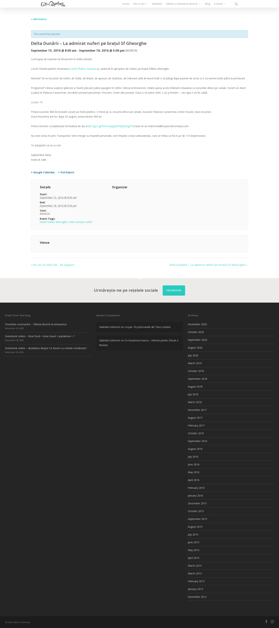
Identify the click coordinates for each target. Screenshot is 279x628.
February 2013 (196, 581)
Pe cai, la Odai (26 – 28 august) (53, 265)
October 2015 (196, 511)
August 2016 (195, 449)
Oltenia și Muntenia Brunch (183, 8)
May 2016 (193, 472)
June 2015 (193, 542)
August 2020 (195, 347)
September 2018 (197, 378)
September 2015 (197, 519)
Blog (207, 8)
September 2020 (197, 340)
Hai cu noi (140, 8)
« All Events (38, 19)
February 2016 (196, 487)
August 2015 (195, 526)
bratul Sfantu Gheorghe (53, 222)
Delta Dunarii (76, 222)
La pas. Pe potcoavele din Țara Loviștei (147, 327)
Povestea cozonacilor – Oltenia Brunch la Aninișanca (36, 324)
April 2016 (193, 480)
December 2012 (197, 596)
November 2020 (197, 324)
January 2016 (195, 495)
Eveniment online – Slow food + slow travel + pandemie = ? (39, 336)
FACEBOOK (173, 290)
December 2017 (197, 410)
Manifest (157, 8)
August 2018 (195, 386)
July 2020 (193, 355)
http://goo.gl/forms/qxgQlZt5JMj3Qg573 (110, 126)
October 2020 (196, 332)
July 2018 (193, 394)
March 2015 (195, 565)
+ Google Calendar (43, 172)
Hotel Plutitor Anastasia (84, 68)
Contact (220, 8)
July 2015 (193, 534)
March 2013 (195, 573)
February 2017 (196, 425)
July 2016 (193, 456)
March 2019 (195, 363)
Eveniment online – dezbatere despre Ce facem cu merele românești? (45, 348)
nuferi (88, 222)
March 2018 (195, 402)
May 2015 (193, 550)
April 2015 (193, 558)
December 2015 (197, 503)
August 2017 (195, 417)
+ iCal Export (66, 172)
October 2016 (196, 433)
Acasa (126, 8)
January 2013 (195, 589)
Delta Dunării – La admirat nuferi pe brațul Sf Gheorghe (208, 265)
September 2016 (197, 441)
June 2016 (193, 464)
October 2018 (196, 371)
